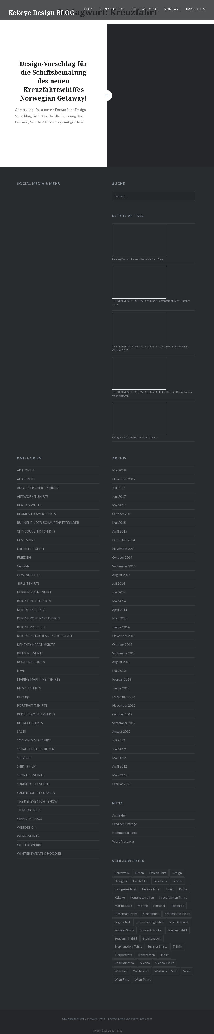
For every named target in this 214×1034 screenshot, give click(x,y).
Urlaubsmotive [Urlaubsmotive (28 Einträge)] (125, 963)
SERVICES (24, 758)
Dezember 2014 (123, 540)
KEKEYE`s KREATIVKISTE (36, 644)
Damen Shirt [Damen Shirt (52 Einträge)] (157, 873)
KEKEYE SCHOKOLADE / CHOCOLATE (45, 636)
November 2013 (123, 636)
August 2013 (121, 662)
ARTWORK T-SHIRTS (33, 496)
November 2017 (123, 479)
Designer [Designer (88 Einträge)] (121, 881)
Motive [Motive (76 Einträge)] (143, 905)
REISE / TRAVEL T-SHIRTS (36, 714)
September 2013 (124, 653)
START (88, 9)
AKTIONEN (25, 470)
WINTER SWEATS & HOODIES (39, 853)
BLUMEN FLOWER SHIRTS (36, 514)
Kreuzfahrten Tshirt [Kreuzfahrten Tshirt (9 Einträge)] (173, 897)
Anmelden (119, 815)
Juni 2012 (119, 749)
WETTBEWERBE (29, 845)
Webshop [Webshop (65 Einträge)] (121, 971)
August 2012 (121, 731)
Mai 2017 (119, 505)
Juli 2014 (118, 583)
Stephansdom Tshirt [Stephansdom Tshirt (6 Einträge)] (128, 946)
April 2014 (119, 610)
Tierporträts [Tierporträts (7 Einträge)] (123, 955)
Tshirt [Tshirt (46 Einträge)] (164, 955)
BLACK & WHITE (29, 505)
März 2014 (120, 618)
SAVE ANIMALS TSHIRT (34, 740)
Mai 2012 (119, 758)
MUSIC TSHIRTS (29, 688)
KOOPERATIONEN (31, 662)
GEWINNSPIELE (29, 575)
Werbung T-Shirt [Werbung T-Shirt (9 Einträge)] (166, 971)
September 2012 (124, 723)
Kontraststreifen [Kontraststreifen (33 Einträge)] (142, 897)
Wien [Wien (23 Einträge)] (187, 971)
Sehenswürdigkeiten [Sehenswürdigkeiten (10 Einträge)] (150, 922)
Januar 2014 (121, 627)
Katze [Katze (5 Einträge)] (183, 889)
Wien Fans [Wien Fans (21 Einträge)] (122, 979)
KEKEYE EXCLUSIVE (31, 610)
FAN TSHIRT (26, 540)
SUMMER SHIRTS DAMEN (36, 792)
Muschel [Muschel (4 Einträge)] (159, 905)
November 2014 (123, 548)
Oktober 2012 (122, 714)
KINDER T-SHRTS (30, 653)
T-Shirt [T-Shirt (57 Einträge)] (177, 946)
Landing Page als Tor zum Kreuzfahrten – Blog (137, 259)
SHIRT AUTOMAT (145, 9)
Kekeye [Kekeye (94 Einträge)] (120, 897)
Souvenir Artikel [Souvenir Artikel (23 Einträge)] (151, 930)
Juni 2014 (119, 592)
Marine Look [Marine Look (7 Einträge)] (123, 905)
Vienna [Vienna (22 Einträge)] (145, 963)
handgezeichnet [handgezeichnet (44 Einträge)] (125, 889)
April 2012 (119, 766)
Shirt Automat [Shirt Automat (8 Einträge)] (179, 922)
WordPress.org (123, 841)
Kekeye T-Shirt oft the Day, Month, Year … (135, 437)
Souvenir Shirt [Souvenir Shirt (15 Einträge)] (177, 930)
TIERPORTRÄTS (29, 810)
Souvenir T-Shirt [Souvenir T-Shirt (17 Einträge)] (126, 938)
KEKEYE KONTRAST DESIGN (38, 618)
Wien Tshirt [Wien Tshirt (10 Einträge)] (143, 979)
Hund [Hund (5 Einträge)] (169, 889)
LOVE (21, 670)
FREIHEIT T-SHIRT (31, 548)
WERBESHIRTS (28, 836)
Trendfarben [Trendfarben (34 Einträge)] (146, 955)
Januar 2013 (121, 688)
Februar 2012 (121, 784)
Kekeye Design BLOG (41, 12)
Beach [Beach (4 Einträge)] (139, 873)
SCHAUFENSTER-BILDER (35, 749)
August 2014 (121, 575)
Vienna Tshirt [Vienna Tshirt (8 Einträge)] (164, 963)
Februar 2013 (121, 679)
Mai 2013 (119, 670)
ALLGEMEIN (26, 479)
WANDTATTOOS (29, 818)
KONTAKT (172, 9)
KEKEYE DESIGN (112, 9)
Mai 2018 (119, 470)
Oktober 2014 (122, 557)
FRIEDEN (24, 557)
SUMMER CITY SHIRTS (33, 784)
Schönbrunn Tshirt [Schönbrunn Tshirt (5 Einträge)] (177, 914)
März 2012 (120, 775)
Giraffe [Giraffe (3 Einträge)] (177, 881)
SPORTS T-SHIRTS (30, 775)
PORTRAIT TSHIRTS (32, 705)
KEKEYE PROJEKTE (31, 627)
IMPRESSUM (196, 9)
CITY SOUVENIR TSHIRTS (36, 531)
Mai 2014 (119, 601)
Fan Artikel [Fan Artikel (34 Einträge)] (140, 881)
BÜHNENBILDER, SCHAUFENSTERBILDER (48, 522)
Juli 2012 (118, 740)
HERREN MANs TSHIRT (34, 592)
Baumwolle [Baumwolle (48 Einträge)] (122, 873)
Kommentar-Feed (124, 832)
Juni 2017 (119, 496)
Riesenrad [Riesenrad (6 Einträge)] (177, 905)
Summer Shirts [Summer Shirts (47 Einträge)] (157, 946)
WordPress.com (141, 1018)
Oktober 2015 (122, 514)
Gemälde (23, 566)
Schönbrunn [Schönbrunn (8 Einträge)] (151, 914)
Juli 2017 (118, 488)
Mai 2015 (119, 522)
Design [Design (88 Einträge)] (177, 873)
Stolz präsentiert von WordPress (83, 1018)
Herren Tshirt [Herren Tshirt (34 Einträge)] (151, 889)
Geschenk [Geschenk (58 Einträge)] (160, 881)
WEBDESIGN (26, 827)
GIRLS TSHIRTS (28, 583)
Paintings (23, 697)
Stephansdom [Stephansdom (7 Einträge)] (152, 938)
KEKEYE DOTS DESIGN (34, 601)
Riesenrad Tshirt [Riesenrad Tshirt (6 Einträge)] (126, 914)
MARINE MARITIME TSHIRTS (38, 679)
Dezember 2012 (123, 697)
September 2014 (124, 566)
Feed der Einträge (124, 824)
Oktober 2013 (122, 644)
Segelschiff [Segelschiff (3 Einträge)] (122, 922)
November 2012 (123, 705)
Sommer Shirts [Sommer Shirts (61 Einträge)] (124, 930)
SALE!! (21, 731)
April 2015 (119, 531)
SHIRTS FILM (26, 766)
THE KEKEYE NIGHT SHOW (37, 801)
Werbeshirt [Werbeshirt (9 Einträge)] (141, 971)
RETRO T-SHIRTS (30, 723)
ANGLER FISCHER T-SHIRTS (37, 488)
